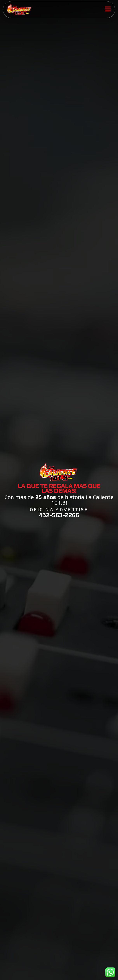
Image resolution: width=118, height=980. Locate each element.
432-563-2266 (59, 514)
